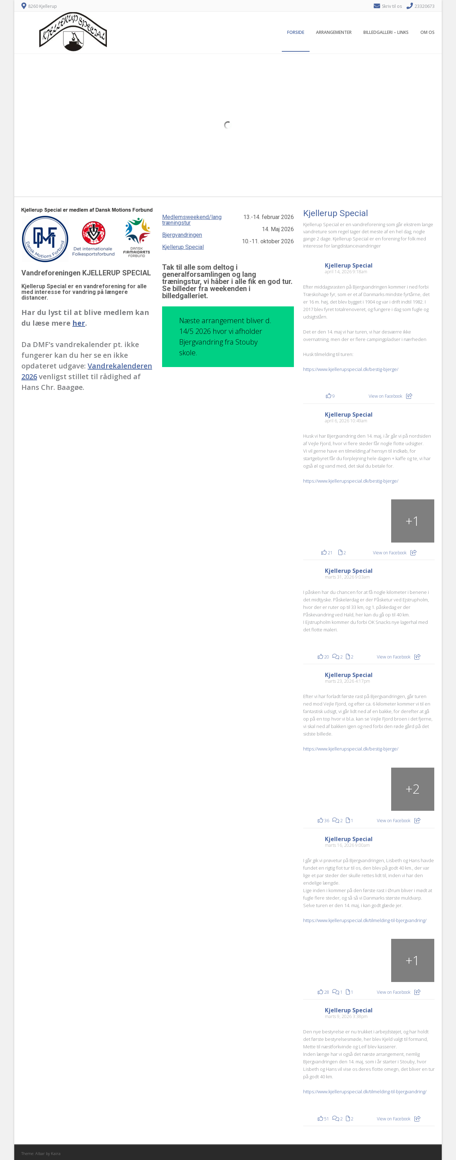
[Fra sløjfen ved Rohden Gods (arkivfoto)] (412, 521)
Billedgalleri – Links (386, 32)
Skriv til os (392, 6)
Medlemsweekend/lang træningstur (192, 220)
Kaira (56, 1153)
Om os (427, 32)
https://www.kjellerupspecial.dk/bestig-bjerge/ (350, 369)
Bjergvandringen (182, 235)
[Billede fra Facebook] (325, 789)
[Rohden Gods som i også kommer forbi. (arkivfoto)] (325, 521)
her (78, 323)
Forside (295, 32)
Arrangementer (334, 32)
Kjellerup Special (183, 247)
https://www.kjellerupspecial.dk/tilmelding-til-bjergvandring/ (364, 920)
